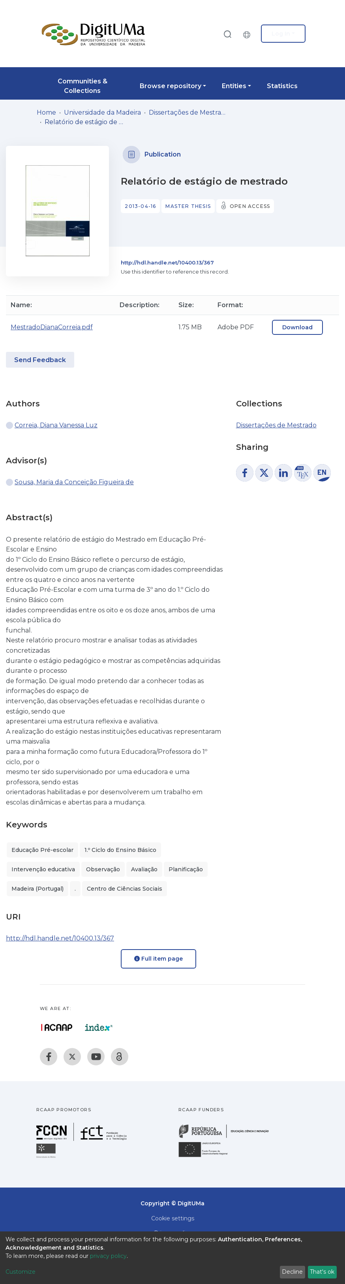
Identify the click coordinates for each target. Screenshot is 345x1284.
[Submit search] (227, 33)
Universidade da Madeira (102, 112)
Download (297, 327)
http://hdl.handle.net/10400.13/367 (167, 262)
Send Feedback (40, 360)
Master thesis (188, 206)
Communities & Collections (82, 85)
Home (46, 112)
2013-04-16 (140, 206)
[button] (248, 33)
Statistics (282, 86)
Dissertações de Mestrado (188, 112)
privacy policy (108, 1255)
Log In (281, 33)
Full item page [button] (158, 958)
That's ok (322, 1271)
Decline (292, 1271)
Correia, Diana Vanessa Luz (56, 425)
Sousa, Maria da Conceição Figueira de (74, 482)
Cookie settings (172, 1218)
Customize (21, 1271)
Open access (250, 206)
